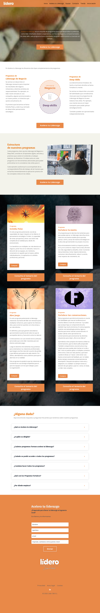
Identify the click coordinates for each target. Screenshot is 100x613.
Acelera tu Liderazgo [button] (50, 48)
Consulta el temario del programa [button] (26, 287)
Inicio (44, 3)
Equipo (67, 3)
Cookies (60, 601)
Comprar (14, 275)
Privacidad (41, 601)
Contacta (74, 3)
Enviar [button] (50, 564)
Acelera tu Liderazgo (55, 3)
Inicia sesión (91, 3)
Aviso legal (51, 601)
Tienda (82, 3)
